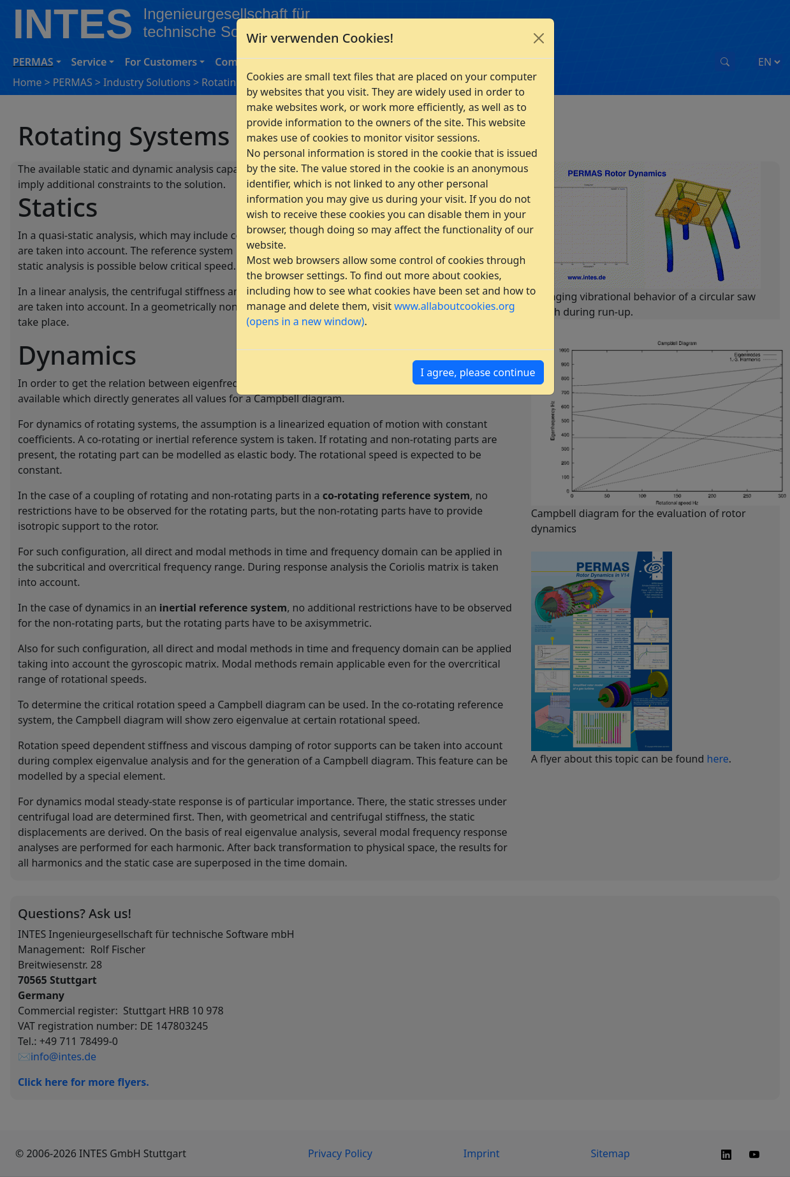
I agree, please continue (478, 372)
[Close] (539, 38)
